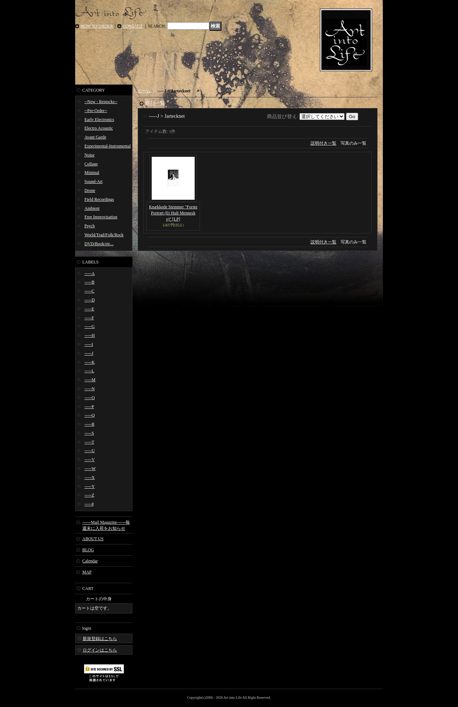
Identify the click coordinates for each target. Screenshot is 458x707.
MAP (87, 572)
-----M (90, 379)
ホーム (144, 90)
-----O (89, 397)
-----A (89, 273)
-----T (89, 442)
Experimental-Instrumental (107, 146)
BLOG (88, 549)
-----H (89, 335)
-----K (89, 362)
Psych (89, 225)
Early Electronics (99, 119)
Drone (89, 190)
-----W (90, 468)
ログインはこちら (100, 650)
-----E (89, 308)
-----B (89, 282)
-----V (89, 459)
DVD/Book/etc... (99, 243)
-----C (89, 291)
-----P (89, 406)
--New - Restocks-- (100, 101)
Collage (91, 163)
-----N (89, 388)
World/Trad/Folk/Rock (103, 234)
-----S (89, 433)
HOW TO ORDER (97, 26)
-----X (89, 477)
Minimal (91, 172)
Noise (89, 155)
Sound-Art (93, 181)
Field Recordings (99, 199)
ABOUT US (92, 538)
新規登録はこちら (100, 638)
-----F (89, 317)
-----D (89, 299)
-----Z (89, 495)
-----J (88, 353)
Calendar (90, 560)
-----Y (89, 486)
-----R (89, 424)
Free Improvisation (100, 216)
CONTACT (133, 26)
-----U (89, 450)
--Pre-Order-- (95, 110)
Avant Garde (95, 137)
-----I (88, 344)
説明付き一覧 (323, 143)
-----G (89, 326)
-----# (89, 504)
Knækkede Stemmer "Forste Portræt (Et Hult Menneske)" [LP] (173, 213)
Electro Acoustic (98, 128)
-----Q (89, 415)
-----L (89, 370)
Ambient (91, 208)
